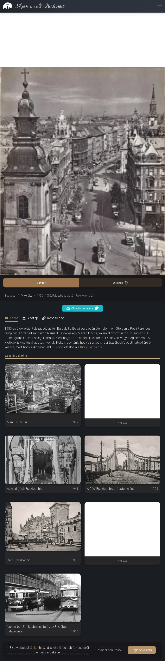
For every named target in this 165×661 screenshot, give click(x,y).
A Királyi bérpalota (90, 347)
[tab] (13, 318)
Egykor (41, 282)
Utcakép (120, 283)
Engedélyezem (142, 650)
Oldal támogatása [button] (82, 308)
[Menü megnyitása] (159, 6)
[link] (32, 6)
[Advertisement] (82, 40)
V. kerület (26, 295)
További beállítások (109, 650)
